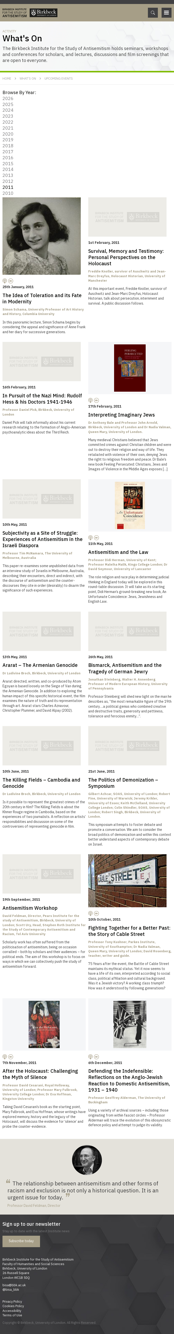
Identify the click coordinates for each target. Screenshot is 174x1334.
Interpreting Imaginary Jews (121, 415)
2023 (7, 116)
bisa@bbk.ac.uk (14, 1285)
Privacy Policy (12, 1301)
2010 (7, 193)
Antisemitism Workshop (29, 908)
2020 (7, 134)
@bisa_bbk (10, 1289)
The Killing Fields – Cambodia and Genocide (41, 783)
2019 (7, 140)
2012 (7, 181)
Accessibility (11, 1311)
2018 (7, 146)
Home (6, 78)
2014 (7, 169)
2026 (7, 98)
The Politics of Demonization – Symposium (123, 783)
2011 (7, 187)
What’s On (28, 78)
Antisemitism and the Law (118, 552)
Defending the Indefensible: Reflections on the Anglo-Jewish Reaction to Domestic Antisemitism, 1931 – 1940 (129, 1080)
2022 (7, 122)
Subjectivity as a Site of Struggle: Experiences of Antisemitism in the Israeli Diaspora (42, 539)
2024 (7, 110)
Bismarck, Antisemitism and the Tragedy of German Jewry (125, 668)
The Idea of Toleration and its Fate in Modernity (42, 298)
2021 (7, 128)
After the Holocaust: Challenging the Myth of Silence (40, 1074)
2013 (7, 175)
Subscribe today (21, 1241)
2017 (7, 152)
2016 (7, 157)
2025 (7, 104)
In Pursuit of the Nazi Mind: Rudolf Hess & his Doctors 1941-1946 (42, 398)
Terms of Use (12, 1315)
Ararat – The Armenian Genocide (40, 665)
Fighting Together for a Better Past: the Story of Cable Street (129, 931)
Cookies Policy (13, 1306)
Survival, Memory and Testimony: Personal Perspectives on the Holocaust (126, 257)
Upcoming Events (58, 78)
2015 (7, 163)
